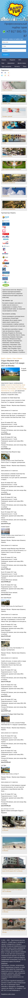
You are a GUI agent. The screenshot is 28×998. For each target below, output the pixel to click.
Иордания (12, 59)
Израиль (4, 59)
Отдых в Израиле (14, 86)
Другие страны (22, 63)
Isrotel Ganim (18, 387)
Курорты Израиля (14, 152)
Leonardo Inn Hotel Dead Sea (13, 385)
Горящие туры (14, 99)
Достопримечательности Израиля (14, 165)
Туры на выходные (14, 125)
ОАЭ (19, 59)
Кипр (3, 63)
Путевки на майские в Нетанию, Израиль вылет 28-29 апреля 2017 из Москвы (14, 864)
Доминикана (11, 63)
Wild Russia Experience (17, 950)
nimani (13, 994)
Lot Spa (12, 390)
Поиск (24, 66)
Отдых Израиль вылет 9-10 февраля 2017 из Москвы (14, 884)
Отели (14, 139)
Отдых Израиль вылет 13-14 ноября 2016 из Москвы (14, 844)
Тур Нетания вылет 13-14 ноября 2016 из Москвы (14, 925)
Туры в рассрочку (6, 66)
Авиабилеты (14, 192)
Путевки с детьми (14, 112)
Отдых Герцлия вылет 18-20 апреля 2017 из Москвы (14, 823)
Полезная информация (14, 205)
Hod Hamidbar (12, 388)
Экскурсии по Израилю (14, 178)
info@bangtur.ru (16, 990)
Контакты (17, 66)
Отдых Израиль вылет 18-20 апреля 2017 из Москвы (14, 905)
